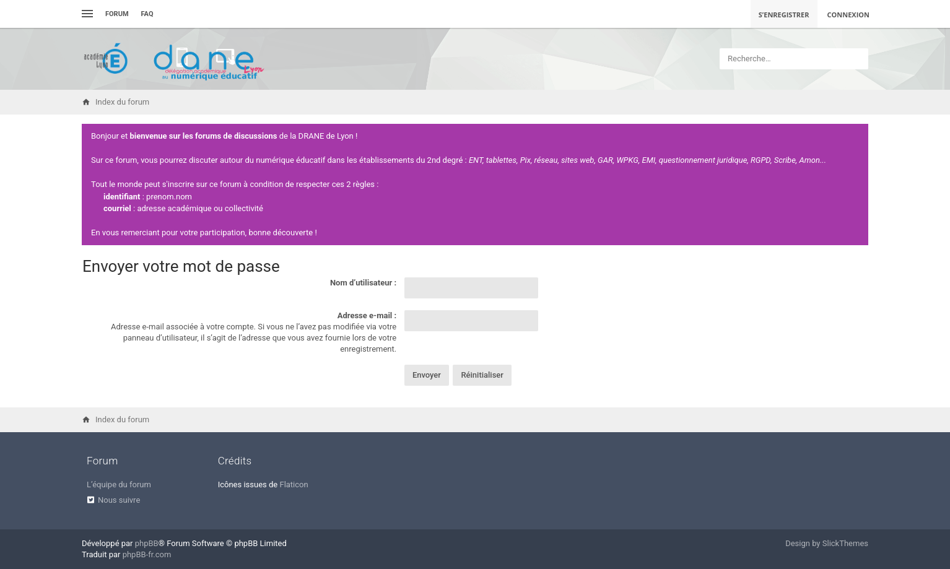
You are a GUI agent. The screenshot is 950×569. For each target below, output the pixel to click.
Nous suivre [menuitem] (119, 500)
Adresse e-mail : (367, 315)
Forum (117, 14)
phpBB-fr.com (147, 554)
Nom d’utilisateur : (363, 282)
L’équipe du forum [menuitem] (119, 484)
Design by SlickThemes (826, 543)
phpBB (147, 543)
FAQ (147, 14)
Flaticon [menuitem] (293, 484)
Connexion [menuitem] (848, 14)
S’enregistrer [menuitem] (784, 14)
